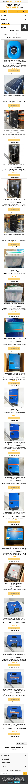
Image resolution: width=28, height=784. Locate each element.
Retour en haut (21, 743)
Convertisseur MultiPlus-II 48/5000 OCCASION (14, 478)
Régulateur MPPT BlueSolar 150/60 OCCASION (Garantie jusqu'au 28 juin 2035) (14, 619)
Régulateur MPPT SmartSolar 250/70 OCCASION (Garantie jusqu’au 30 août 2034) (14, 691)
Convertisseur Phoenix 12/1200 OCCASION (14, 338)
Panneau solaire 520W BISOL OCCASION (14, 234)
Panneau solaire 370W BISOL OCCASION (14, 130)
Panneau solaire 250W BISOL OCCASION (14, 95)
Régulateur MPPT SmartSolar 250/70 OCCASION (14, 655)
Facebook (14, 749)
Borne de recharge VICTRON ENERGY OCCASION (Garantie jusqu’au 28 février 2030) (14, 62)
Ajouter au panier (14, 70)
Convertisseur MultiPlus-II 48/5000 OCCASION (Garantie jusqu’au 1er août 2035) (14, 513)
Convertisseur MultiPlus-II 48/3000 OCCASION (14, 408)
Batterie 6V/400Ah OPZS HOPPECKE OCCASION (14, 269)
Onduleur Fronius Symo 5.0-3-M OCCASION (14, 584)
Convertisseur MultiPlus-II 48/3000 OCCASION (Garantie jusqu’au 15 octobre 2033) (14, 444)
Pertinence (9, 34)
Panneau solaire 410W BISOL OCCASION (14, 199)
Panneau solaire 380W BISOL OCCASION (14, 165)
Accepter (17, 782)
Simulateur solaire (24, 27)
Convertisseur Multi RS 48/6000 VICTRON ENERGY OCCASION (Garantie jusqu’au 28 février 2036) (14, 550)
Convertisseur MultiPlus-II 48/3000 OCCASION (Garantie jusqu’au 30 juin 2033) (14, 374)
